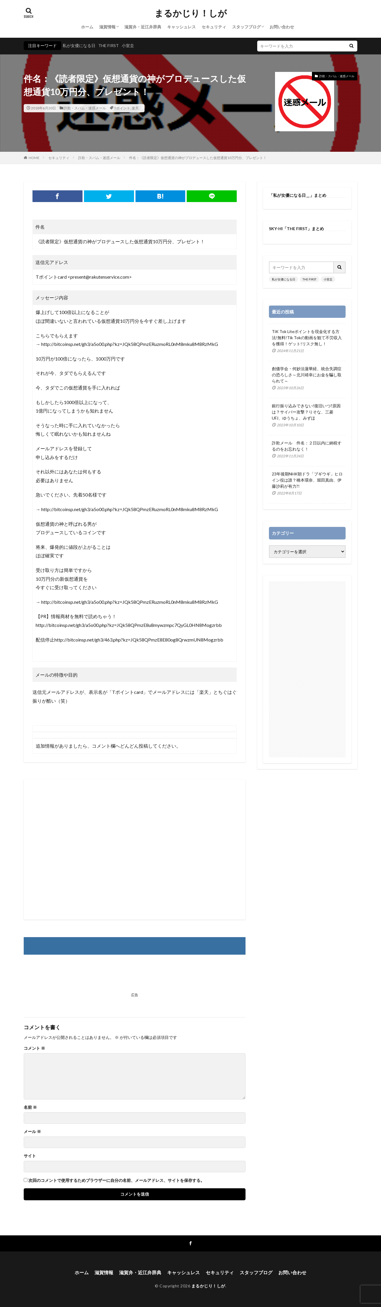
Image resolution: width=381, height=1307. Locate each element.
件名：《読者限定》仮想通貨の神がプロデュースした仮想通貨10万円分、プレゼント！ (198, 158)
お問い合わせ (282, 26)
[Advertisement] (134, 850)
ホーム (87, 26)
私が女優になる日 (79, 45)
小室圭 (128, 45)
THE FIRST (108, 45)
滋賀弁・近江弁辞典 (142, 26)
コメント (34, 1048)
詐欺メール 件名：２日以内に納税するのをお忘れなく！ (306, 445)
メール (32, 1132)
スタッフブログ (246, 26)
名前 (30, 1107)
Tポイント (122, 108)
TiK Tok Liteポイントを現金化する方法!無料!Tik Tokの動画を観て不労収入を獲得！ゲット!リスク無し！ (307, 337)
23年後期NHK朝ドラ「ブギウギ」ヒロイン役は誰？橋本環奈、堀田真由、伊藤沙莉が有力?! (307, 480)
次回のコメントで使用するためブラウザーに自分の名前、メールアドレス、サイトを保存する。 (116, 1180)
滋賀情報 (107, 26)
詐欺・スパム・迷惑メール (85, 108)
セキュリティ (214, 26)
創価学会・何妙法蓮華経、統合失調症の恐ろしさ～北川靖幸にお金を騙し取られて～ (306, 374)
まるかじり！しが (191, 13)
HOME (34, 158)
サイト (30, 1156)
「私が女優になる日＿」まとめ (297, 195)
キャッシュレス (181, 26)
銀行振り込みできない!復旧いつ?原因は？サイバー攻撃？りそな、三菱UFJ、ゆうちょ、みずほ (306, 411)
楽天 (135, 108)
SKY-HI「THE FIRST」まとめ (296, 228)
